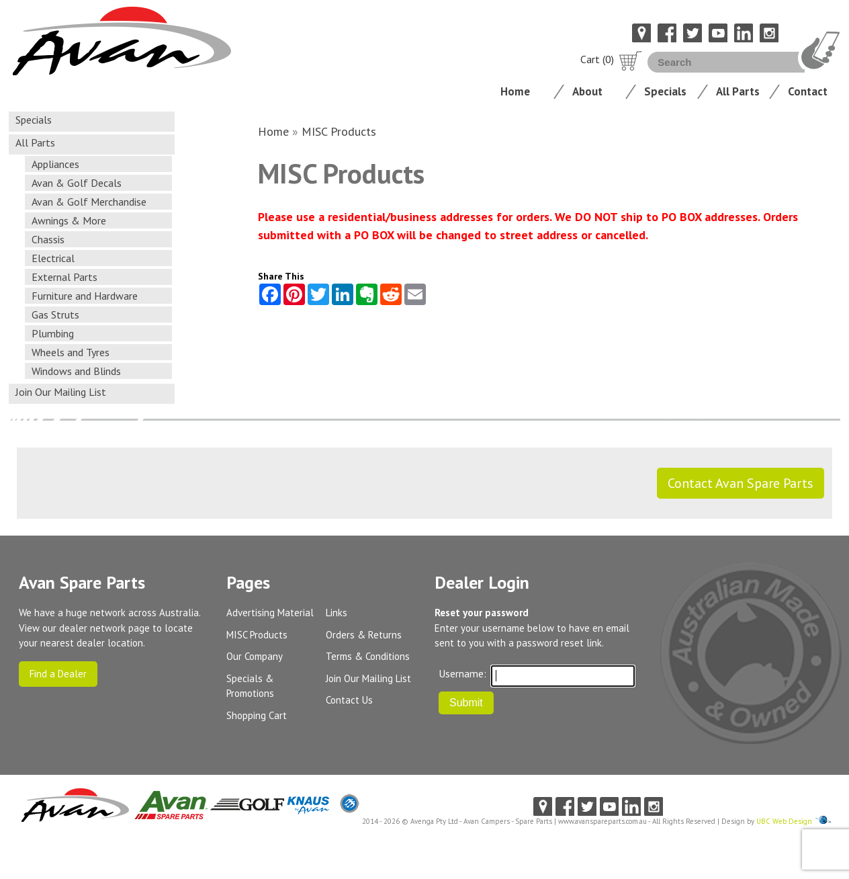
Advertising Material (270, 612)
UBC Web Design (784, 821)
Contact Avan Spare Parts (740, 483)
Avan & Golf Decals (77, 183)
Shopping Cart (256, 715)
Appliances (55, 164)
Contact (808, 91)
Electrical (53, 258)
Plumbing (53, 333)
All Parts (738, 91)
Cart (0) (611, 59)
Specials (665, 91)
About (587, 91)
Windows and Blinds (76, 371)
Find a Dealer (58, 673)
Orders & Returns (364, 634)
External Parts (64, 277)
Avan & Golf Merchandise (89, 201)
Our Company (254, 656)
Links (336, 612)
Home (515, 91)
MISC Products (339, 131)
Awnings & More (69, 220)
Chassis (48, 239)
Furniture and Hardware (85, 295)
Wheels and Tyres (70, 352)
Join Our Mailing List (60, 392)
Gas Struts (55, 314)
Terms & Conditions (368, 656)
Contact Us (349, 700)
